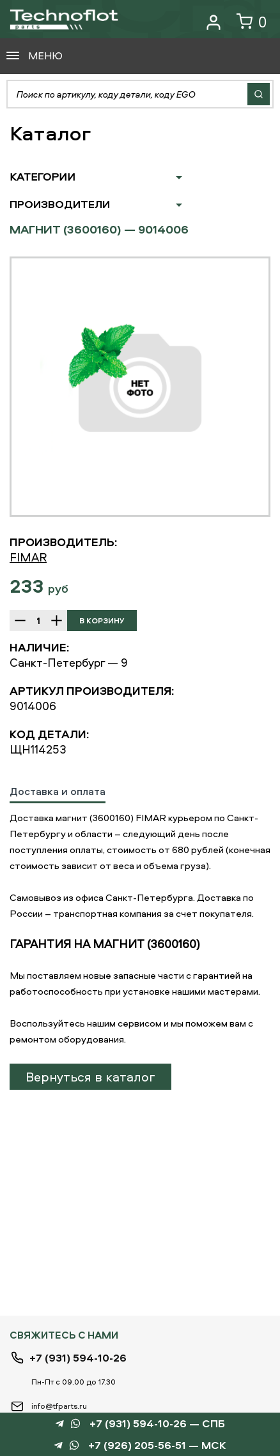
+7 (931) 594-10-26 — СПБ (157, 1423)
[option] (140, 386)
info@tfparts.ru (59, 1405)
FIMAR (28, 557)
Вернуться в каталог (90, 1076)
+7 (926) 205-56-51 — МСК (157, 1445)
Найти (258, 94)
